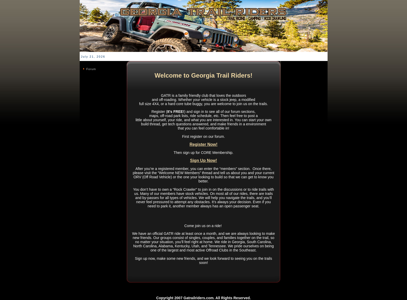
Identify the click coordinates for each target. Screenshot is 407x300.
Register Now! (203, 144)
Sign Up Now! (203, 160)
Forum (91, 69)
